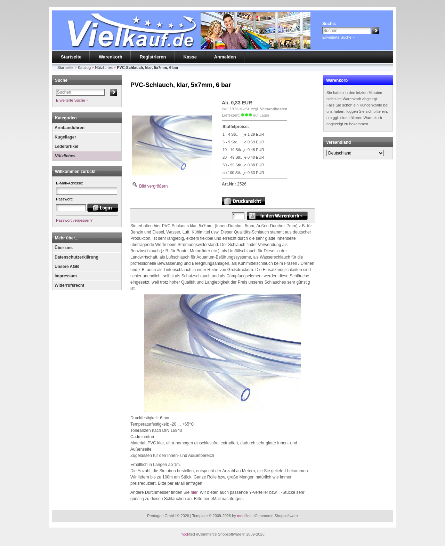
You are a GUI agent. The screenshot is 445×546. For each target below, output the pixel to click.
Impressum (66, 276)
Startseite (71, 57)
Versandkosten (273, 109)
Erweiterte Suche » (338, 37)
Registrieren (153, 57)
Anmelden (225, 57)
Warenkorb (110, 57)
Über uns (64, 247)
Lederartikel (66, 146)
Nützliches (65, 155)
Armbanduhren (69, 127)
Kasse (190, 57)
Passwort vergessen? (74, 220)
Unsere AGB (67, 266)
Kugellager (65, 137)
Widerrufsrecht (69, 285)
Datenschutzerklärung (76, 257)
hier (194, 492)
